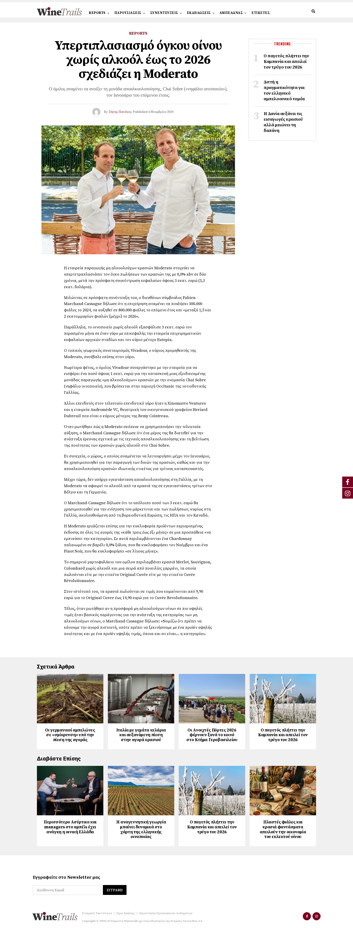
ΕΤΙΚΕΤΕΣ (260, 13)
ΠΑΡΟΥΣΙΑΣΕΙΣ (127, 13)
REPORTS (97, 13)
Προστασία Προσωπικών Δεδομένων (165, 934)
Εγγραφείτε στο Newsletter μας (66, 898)
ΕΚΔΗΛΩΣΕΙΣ (199, 13)
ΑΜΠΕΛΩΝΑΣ (231, 13)
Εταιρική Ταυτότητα (97, 934)
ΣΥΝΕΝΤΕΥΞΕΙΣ (164, 13)
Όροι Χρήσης (125, 934)
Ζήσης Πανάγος (120, 112)
